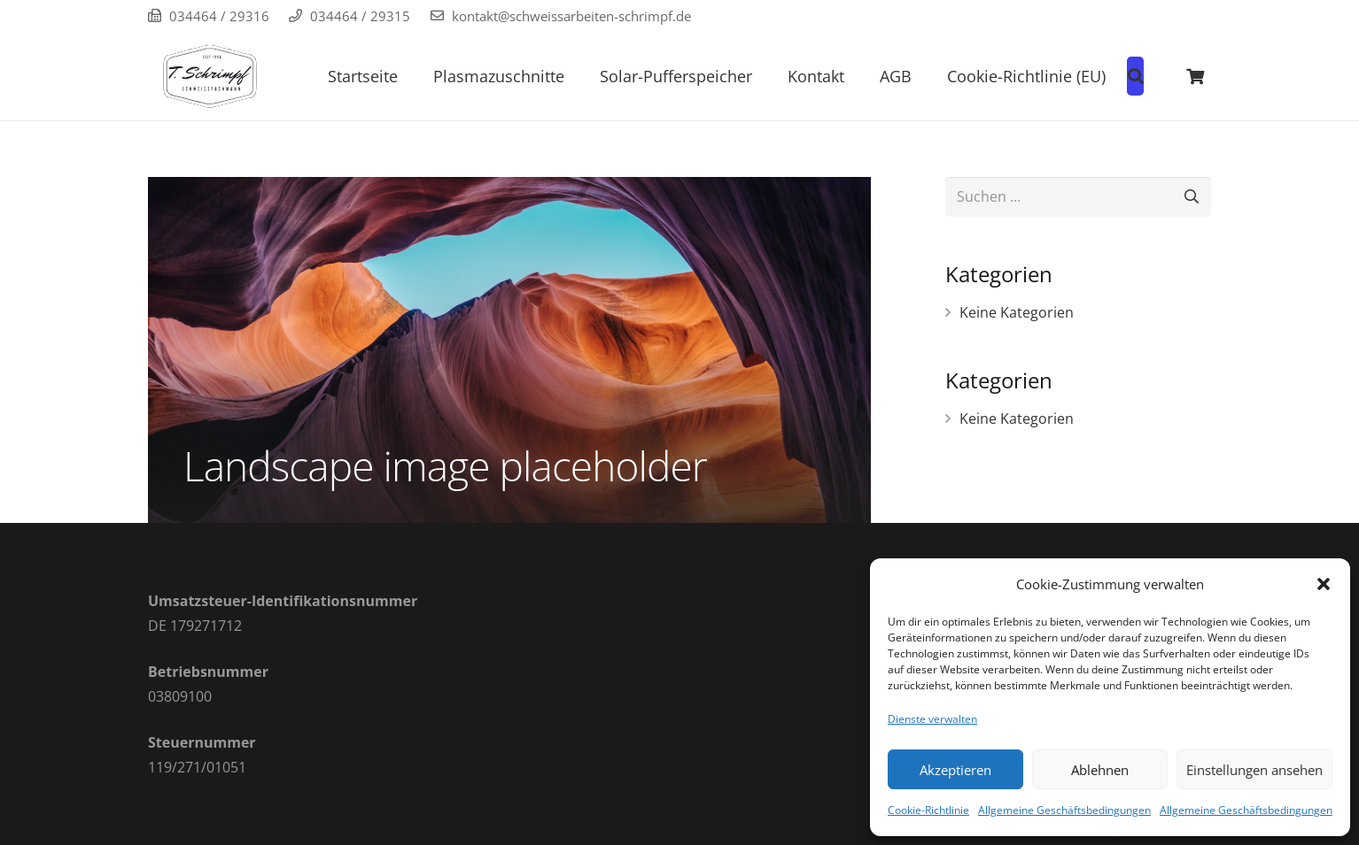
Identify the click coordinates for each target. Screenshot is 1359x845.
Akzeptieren (955, 770)
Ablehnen (1100, 770)
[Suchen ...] (1078, 197)
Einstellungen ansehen (1254, 770)
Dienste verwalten (932, 718)
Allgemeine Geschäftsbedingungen (1064, 810)
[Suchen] (1191, 197)
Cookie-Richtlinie (928, 810)
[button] (1323, 584)
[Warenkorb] (1195, 76)
